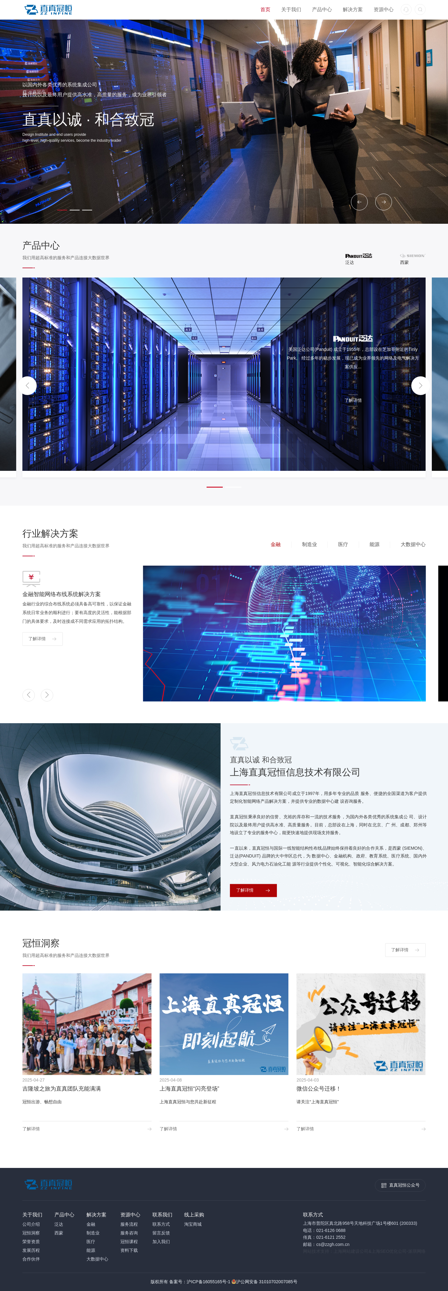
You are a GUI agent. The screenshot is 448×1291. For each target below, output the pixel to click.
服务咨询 (129, 1232)
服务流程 (129, 1224)
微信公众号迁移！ (318, 1089)
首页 (265, 9)
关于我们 (291, 9)
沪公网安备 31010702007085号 (266, 1281)
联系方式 (161, 1224)
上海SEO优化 (384, 1251)
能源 (90, 1250)
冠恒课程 (129, 1241)
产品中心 (322, 9)
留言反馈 (161, 1232)
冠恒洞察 (31, 1232)
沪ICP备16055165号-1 (208, 1281)
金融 (90, 1224)
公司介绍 (31, 1224)
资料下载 (129, 1250)
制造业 (93, 1232)
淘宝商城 (193, 1224)
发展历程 (31, 1250)
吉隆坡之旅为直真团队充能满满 (61, 1089)
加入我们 (161, 1241)
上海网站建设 (347, 1251)
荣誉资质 (31, 1241)
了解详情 (353, 400)
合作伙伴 (31, 1259)
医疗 (90, 1241)
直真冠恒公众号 (404, 1185)
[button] (359, 202)
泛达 (58, 1224)
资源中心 (384, 9)
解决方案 (353, 9)
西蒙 (58, 1232)
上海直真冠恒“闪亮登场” (189, 1089)
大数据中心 (97, 1259)
